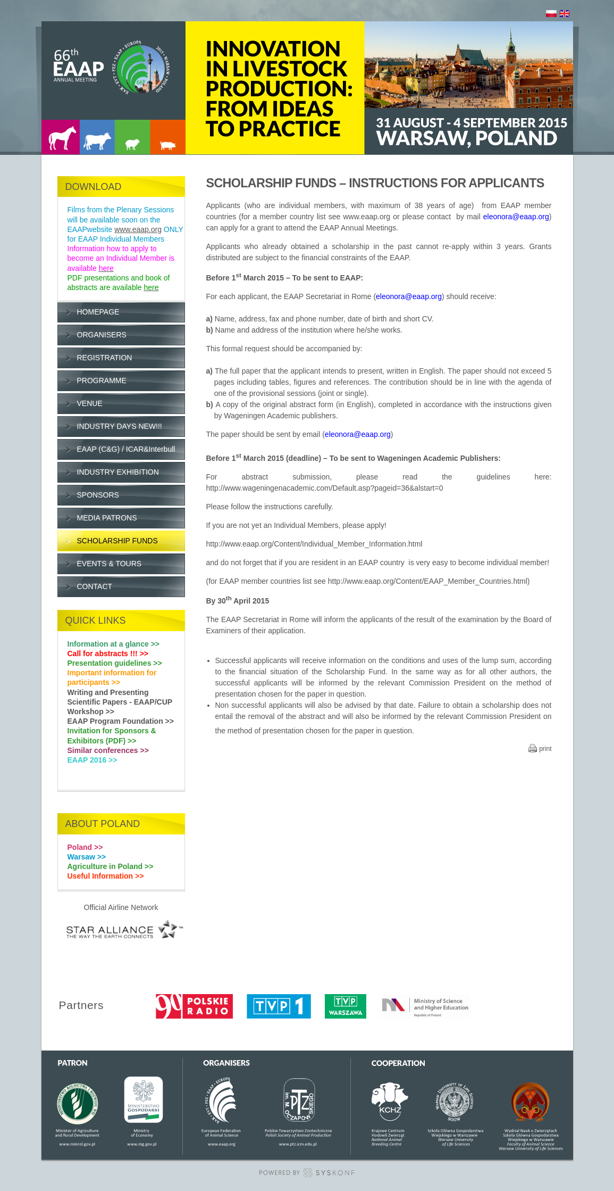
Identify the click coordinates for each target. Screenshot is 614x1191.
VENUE (90, 403)
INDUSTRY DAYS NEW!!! (119, 426)
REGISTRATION (104, 357)
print (545, 748)
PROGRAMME (102, 380)
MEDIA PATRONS (107, 518)
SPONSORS (98, 495)
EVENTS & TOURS (109, 563)
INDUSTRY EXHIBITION (118, 472)
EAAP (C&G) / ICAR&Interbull (126, 449)
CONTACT (95, 586)
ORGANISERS (102, 334)
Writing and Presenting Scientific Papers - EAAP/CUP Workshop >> (120, 702)
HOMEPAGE (98, 312)
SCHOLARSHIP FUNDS (117, 540)
